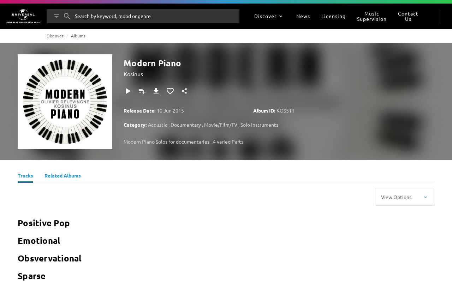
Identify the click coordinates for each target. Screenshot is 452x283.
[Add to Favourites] (170, 91)
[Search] (67, 16)
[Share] (184, 91)
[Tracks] (25, 176)
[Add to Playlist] (142, 91)
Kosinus (133, 73)
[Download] (156, 91)
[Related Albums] (62, 176)
